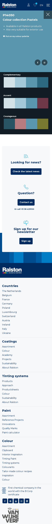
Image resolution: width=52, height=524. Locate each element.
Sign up (26, 239)
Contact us (26, 201)
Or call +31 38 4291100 (24, 208)
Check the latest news (26, 170)
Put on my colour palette (17, 36)
